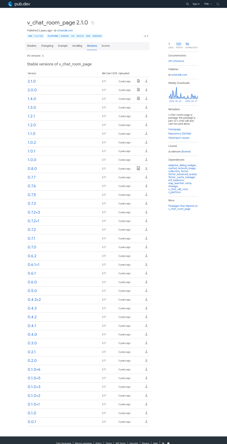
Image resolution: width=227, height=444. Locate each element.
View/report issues (178, 137)
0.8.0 (32, 168)
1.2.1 (31, 116)
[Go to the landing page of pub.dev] (19, 4)
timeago (173, 186)
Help (206, 3)
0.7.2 (32, 229)
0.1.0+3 (34, 386)
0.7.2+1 (33, 221)
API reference (176, 61)
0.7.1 (31, 238)
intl (170, 180)
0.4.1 (32, 325)
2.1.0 (32, 81)
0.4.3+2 (34, 299)
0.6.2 (32, 256)
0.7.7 (32, 177)
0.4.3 (32, 308)
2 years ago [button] (45, 30)
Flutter (39, 36)
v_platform (174, 192)
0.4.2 (32, 317)
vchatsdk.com (63, 30)
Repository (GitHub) (179, 133)
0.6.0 (32, 282)
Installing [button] (77, 45)
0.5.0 (32, 290)
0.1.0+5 (34, 378)
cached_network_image (181, 168)
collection (174, 171)
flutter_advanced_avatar (182, 174)
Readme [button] (31, 45)
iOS (72, 36)
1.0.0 (32, 159)
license (186, 151)
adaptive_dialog (177, 165)
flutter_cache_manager (181, 177)
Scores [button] (106, 45)
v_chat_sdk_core (178, 189)
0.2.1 (32, 352)
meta (188, 183)
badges (192, 165)
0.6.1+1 (33, 264)
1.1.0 (31, 133)
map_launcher (176, 183)
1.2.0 (32, 125)
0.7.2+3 (34, 212)
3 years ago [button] (125, 125)
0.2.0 (32, 360)
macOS (80, 36)
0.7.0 (32, 247)
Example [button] (63, 45)
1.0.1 (31, 151)
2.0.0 (32, 90)
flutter (184, 171)
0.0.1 (32, 421)
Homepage (174, 129)
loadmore (178, 180)
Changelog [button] (47, 45)
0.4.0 (32, 334)
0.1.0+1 (34, 404)
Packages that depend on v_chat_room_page (183, 207)
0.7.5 (32, 194)
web (88, 36)
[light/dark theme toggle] (218, 4)
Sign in (196, 4)
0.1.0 (32, 413)
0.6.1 (32, 273)
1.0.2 (32, 142)
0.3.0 (32, 343)
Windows (97, 36)
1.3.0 (32, 107)
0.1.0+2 (34, 395)
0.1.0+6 (34, 369)
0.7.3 (32, 203)
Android (65, 36)
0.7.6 (32, 186)
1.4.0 (32, 98)
